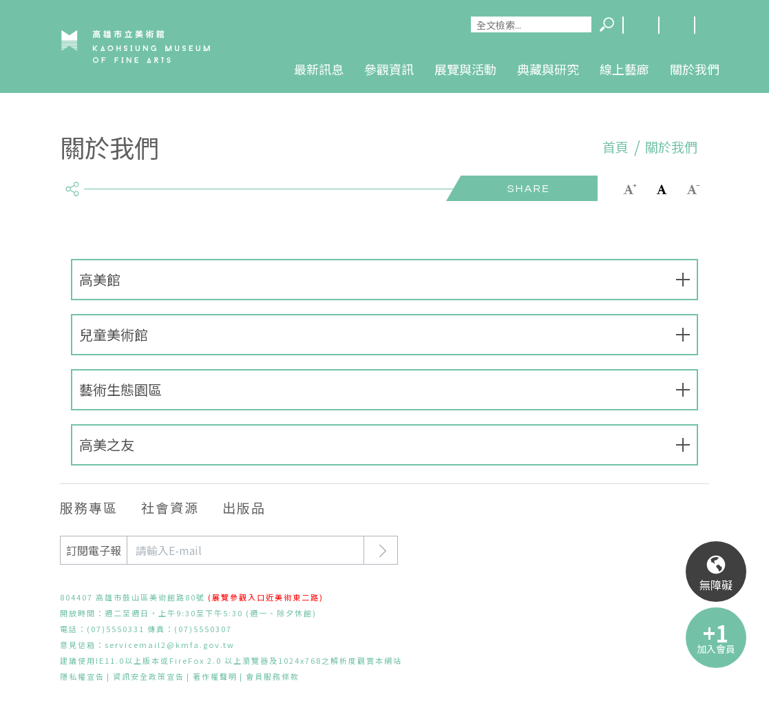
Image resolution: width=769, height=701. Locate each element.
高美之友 (106, 444)
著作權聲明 (215, 676)
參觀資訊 (389, 69)
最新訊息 (319, 69)
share (72, 183)
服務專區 (89, 507)
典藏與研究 (548, 69)
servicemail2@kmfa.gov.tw (170, 644)
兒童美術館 (113, 334)
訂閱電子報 (93, 550)
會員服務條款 (272, 676)
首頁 (615, 146)
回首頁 (712, 25)
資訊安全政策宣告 (149, 676)
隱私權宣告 (82, 676)
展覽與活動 (465, 69)
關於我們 (694, 69)
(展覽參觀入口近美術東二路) (266, 597)
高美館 (99, 279)
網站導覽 (676, 25)
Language (640, 25)
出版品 (244, 507)
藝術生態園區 (120, 389)
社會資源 (170, 507)
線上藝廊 (624, 69)
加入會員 (716, 649)
